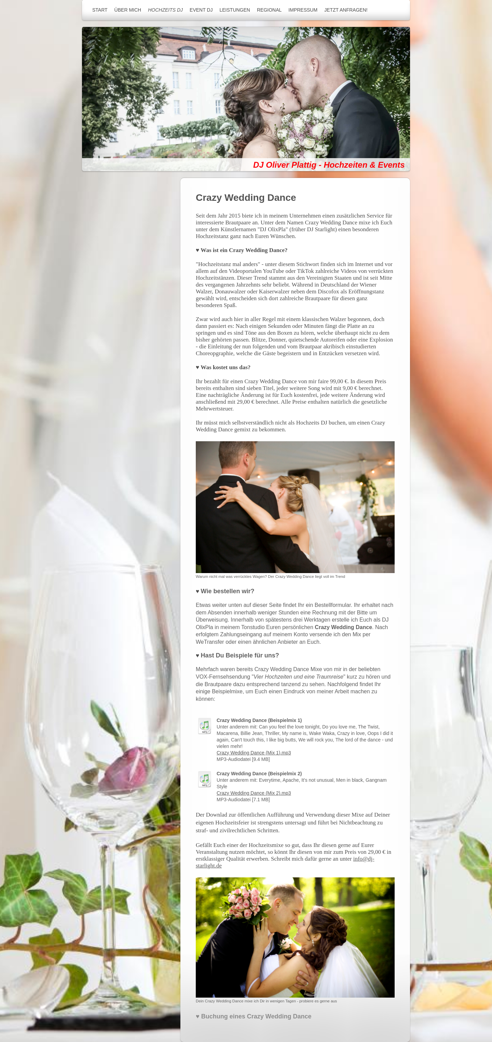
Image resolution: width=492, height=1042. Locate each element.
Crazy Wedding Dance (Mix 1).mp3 (254, 752)
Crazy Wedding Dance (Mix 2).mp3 (254, 793)
